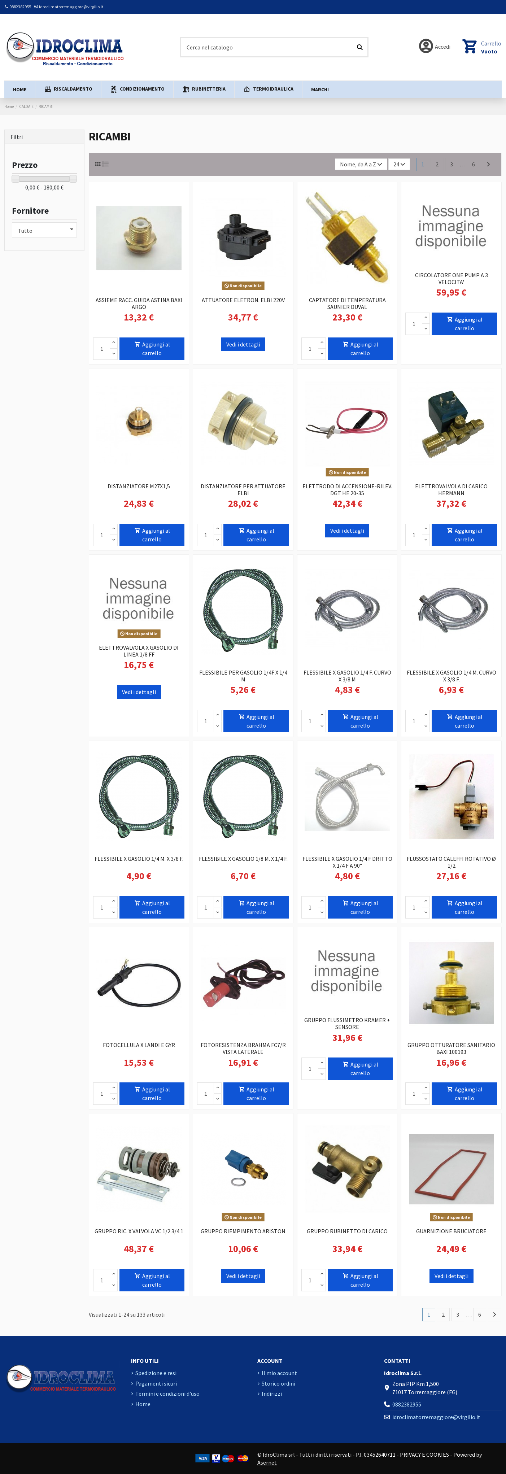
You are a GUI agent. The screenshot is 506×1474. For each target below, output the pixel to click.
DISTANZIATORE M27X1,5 (139, 486)
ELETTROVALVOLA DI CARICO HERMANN (451, 490)
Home (143, 1404)
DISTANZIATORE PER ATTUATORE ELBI (243, 490)
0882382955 (20, 6)
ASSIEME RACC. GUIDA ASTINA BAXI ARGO (139, 303)
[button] (68, 89)
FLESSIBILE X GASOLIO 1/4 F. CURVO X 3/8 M (347, 676)
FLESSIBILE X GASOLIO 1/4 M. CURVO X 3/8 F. (451, 676)
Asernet (267, 1462)
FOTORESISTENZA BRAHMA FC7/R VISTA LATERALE (243, 1048)
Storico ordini (278, 1383)
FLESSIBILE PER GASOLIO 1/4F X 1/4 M (243, 676)
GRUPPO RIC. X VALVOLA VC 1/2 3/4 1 (139, 1231)
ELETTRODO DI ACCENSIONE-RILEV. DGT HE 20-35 (347, 490)
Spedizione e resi (155, 1373)
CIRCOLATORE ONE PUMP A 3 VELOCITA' (451, 278)
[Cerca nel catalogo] (359, 47)
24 (399, 164)
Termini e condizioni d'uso (167, 1393)
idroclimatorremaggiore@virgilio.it (71, 6)
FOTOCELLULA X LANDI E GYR (139, 1044)
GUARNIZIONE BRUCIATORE (451, 1231)
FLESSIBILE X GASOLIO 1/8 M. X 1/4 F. (243, 858)
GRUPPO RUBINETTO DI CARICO (347, 1231)
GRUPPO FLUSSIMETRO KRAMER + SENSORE (347, 1023)
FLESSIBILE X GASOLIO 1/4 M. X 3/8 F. (139, 858)
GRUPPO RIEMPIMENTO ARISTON (243, 1231)
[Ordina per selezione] (361, 164)
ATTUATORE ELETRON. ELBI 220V (243, 300)
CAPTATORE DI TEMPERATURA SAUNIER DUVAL (347, 303)
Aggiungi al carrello (152, 349)
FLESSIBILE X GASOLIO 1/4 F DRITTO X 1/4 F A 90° (347, 862)
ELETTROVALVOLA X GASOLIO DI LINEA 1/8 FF (139, 651)
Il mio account (279, 1373)
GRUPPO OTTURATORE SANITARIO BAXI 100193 (451, 1048)
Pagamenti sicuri (156, 1383)
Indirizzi (272, 1393)
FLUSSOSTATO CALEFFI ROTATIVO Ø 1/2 (451, 862)
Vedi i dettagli (243, 344)
